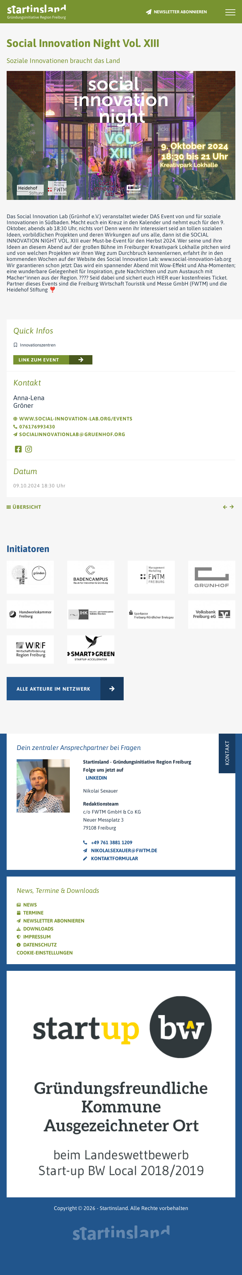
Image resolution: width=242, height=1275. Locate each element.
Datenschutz (40, 945)
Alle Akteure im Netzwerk (53, 689)
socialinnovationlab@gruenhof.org (69, 434)
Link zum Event (39, 359)
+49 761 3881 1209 (107, 842)
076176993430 (34, 426)
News (30, 905)
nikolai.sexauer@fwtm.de (120, 850)
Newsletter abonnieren (180, 11)
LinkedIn (96, 778)
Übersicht (24, 507)
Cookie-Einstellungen (45, 953)
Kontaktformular (110, 858)
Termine (33, 913)
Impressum (37, 937)
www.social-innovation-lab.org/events (73, 418)
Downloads (38, 929)
